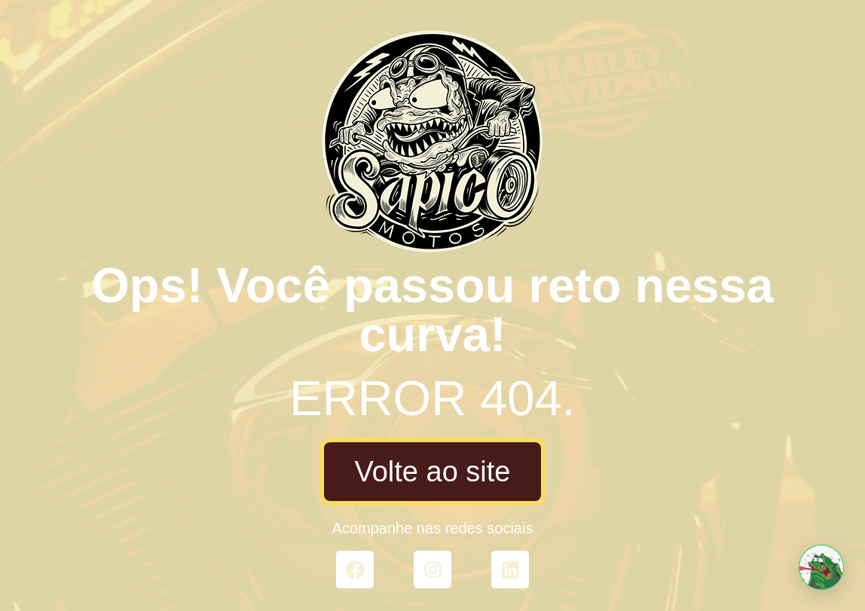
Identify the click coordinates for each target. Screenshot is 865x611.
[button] (821, 567)
